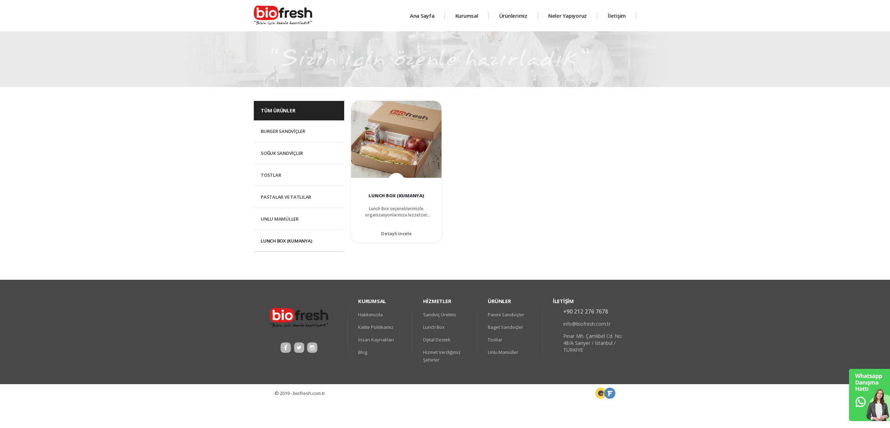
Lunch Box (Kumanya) (286, 241)
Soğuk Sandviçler (282, 153)
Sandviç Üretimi (439, 314)
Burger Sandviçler (283, 131)
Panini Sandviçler (506, 314)
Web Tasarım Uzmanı (609, 393)
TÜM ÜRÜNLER (278, 110)
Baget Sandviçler (505, 327)
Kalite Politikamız (376, 327)
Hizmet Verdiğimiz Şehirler (442, 356)
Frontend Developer (600, 393)
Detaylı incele (396, 233)
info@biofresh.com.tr (586, 323)
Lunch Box (434, 327)
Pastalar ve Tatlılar (286, 197)
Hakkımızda (370, 314)
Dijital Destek (437, 339)
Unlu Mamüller (280, 219)
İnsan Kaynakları (376, 339)
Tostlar (271, 175)
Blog (362, 352)
